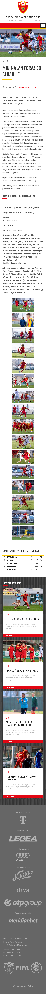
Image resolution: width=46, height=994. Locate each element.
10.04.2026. (24, 635)
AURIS (30, 986)
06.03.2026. (24, 796)
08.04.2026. (24, 687)
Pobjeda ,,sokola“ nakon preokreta (21, 778)
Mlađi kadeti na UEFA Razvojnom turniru (19, 724)
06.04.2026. (24, 741)
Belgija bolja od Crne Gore (23, 619)
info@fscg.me (15, 955)
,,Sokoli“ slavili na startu (22, 670)
